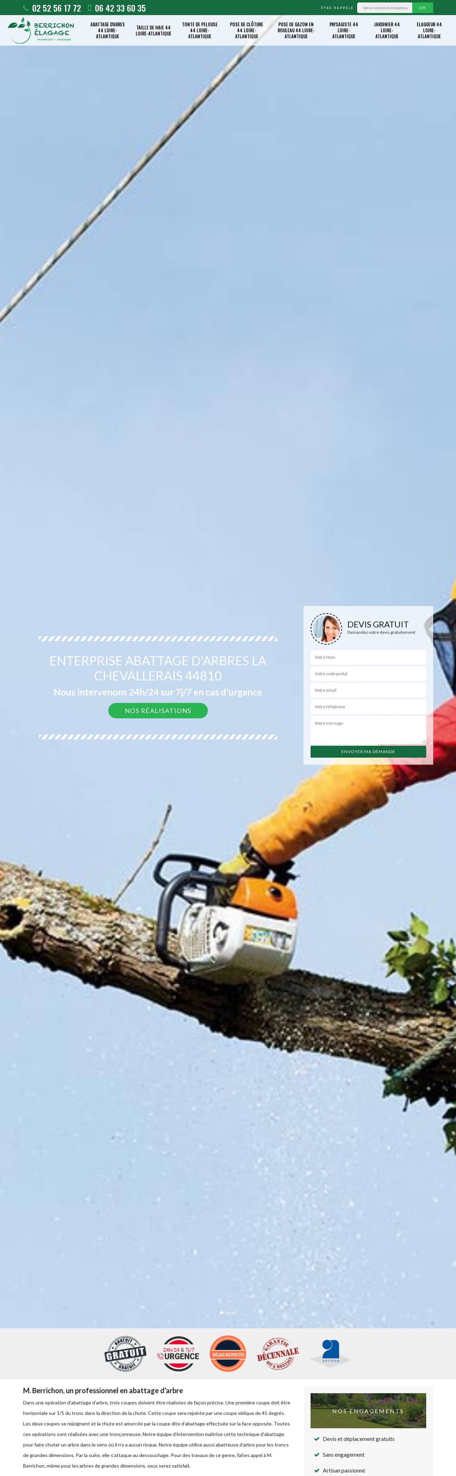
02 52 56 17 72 (52, 7)
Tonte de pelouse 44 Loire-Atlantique (200, 30)
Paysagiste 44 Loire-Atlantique (343, 30)
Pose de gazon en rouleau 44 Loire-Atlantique (296, 30)
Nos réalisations (158, 710)
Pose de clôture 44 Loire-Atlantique (246, 30)
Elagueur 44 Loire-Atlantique (429, 30)
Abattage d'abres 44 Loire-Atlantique (107, 30)
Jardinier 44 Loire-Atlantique (387, 30)
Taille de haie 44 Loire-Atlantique (153, 30)
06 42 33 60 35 (117, 7)
